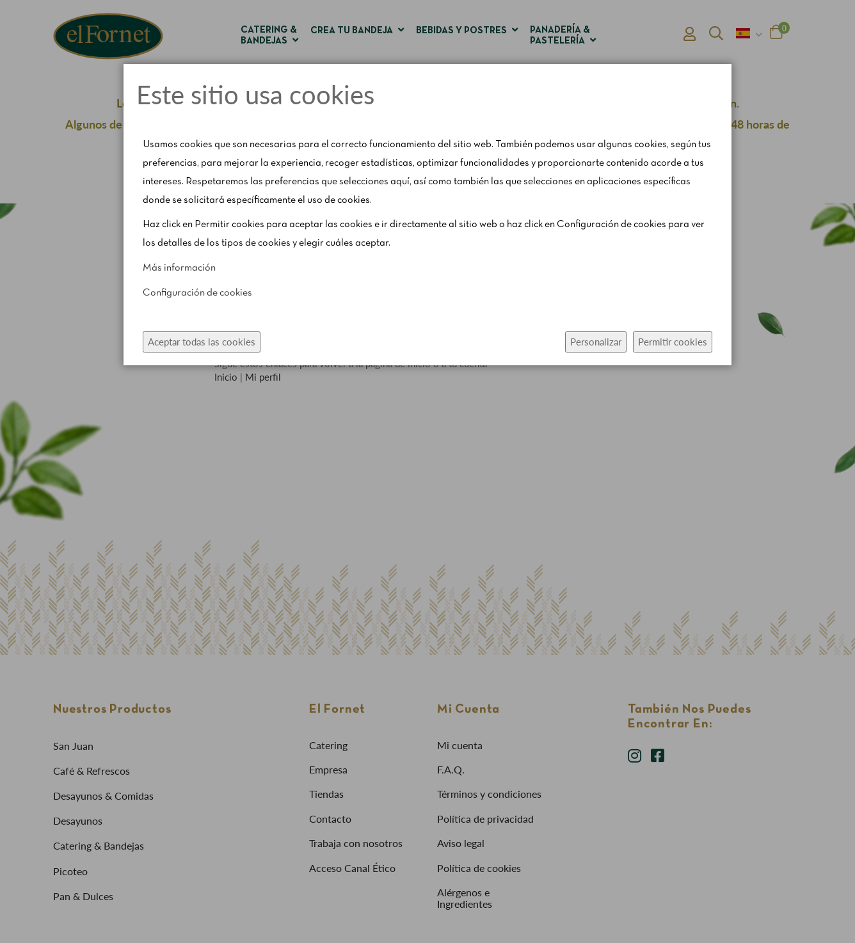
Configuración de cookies (197, 293)
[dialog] (427, 471)
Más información (179, 268)
